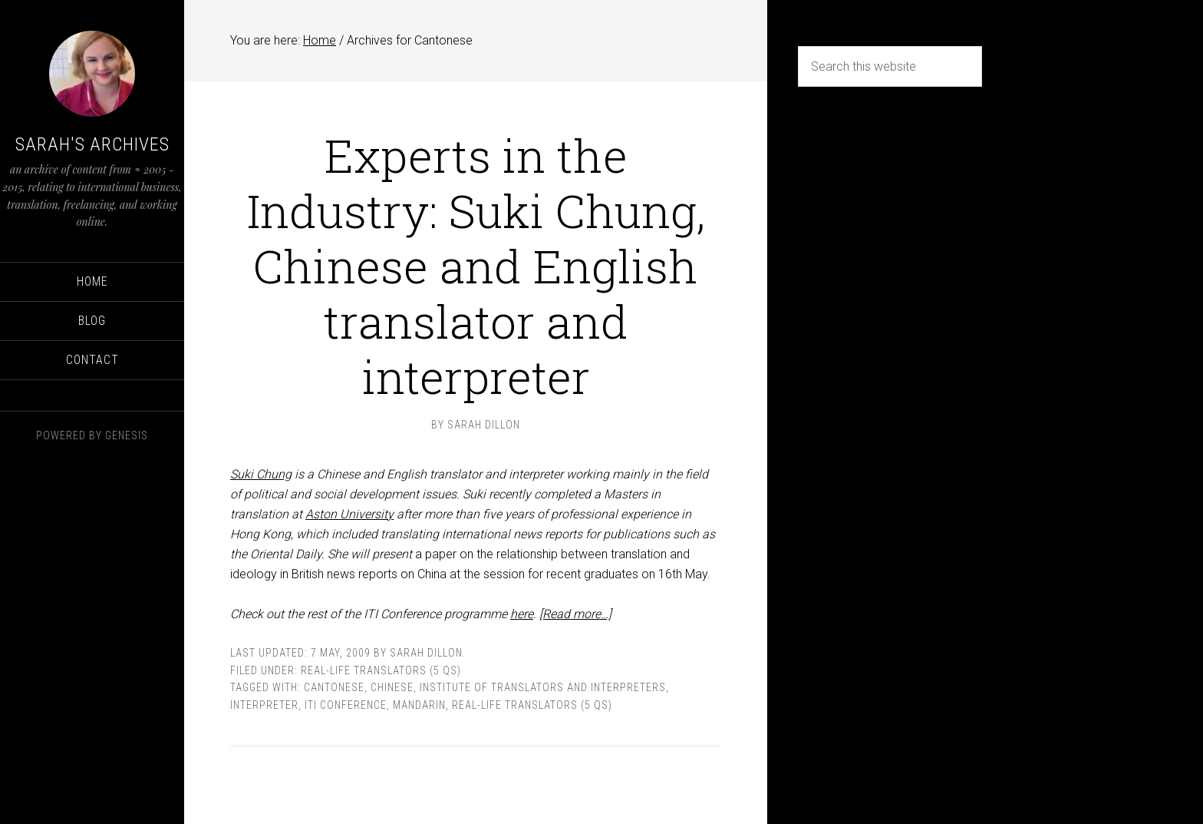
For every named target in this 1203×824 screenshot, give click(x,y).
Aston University (349, 514)
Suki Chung (261, 474)
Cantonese (334, 687)
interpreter (264, 705)
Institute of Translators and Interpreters (543, 687)
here (521, 614)
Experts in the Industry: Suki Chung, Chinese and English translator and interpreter (476, 265)
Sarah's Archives (92, 144)
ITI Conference (346, 705)
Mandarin (419, 705)
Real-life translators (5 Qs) (381, 670)
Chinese (392, 687)
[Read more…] (575, 614)
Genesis (126, 435)
